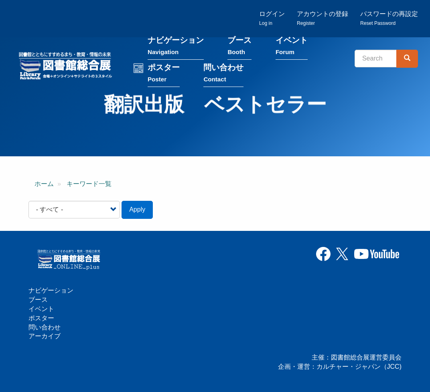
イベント (292, 47)
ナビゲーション (176, 47)
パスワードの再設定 (389, 18)
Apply (137, 209)
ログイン (272, 18)
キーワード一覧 (89, 183)
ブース (239, 47)
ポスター (164, 75)
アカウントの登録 (322, 18)
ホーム (44, 183)
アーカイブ (44, 336)
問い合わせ (223, 75)
